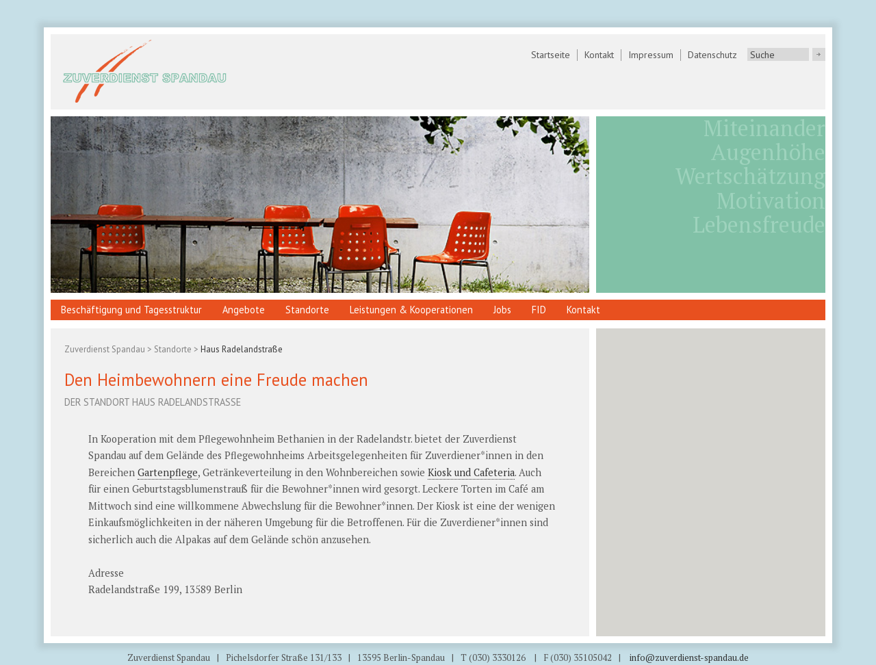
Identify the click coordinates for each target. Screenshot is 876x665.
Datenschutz (712, 55)
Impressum (650, 55)
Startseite (550, 55)
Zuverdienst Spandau (104, 349)
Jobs (502, 309)
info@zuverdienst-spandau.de (688, 657)
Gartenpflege (168, 472)
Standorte (307, 309)
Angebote (243, 309)
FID (539, 309)
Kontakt (599, 55)
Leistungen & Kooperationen (411, 309)
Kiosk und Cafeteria (471, 472)
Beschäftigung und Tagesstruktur (131, 309)
